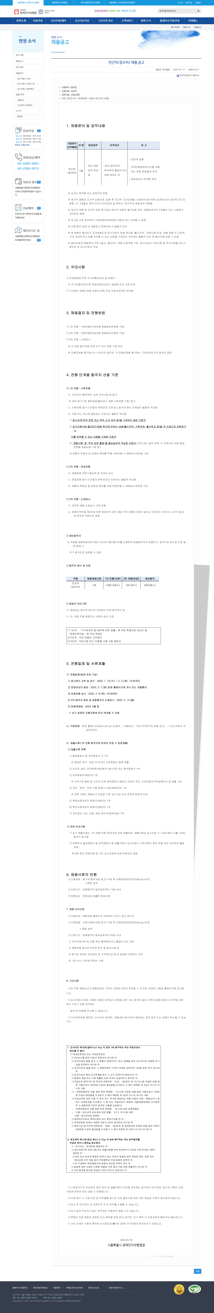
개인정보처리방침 (40, 1288)
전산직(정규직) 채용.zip (188, 75)
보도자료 (19, 67)
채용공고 (197, 27)
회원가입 (189, 3)
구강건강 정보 (105, 20)
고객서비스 (127, 20)
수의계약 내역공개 (24, 105)
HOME (177, 27)
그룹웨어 (198, 3)
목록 (197, 1271)
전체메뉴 (193, 20)
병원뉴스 (19, 61)
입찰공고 (20, 100)
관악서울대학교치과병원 (93, 3)
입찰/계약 (20, 94)
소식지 (19, 111)
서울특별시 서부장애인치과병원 (122, 3)
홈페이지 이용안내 (169, 20)
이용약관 (56, 1288)
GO (39, 131)
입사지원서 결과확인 (25, 89)
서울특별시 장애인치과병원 (29, 3)
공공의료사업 (82, 20)
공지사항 (19, 55)
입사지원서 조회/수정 (26, 84)
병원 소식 (146, 20)
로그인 (180, 3)
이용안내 (38, 20)
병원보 (20, 116)
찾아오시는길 (93, 1288)
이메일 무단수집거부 (74, 1288)
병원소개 (21, 20)
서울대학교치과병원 (62, 3)
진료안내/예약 (58, 20)
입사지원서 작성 (23, 79)
